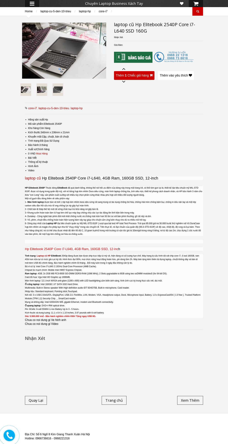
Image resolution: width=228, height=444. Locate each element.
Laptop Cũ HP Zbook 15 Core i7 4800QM (98, 429)
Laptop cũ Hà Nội (168, 425)
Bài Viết (32, 157)
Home (29, 11)
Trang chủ (31, 425)
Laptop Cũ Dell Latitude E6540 (50, 429)
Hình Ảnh (33, 166)
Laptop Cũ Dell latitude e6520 (99, 431)
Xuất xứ (32, 149)
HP (49, 256)
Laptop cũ (42, 256)
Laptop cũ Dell (79, 425)
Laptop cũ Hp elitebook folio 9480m (80, 427)
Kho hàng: (34, 128)
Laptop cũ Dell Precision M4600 (129, 427)
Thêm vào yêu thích (176, 75)
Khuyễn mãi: (35, 136)
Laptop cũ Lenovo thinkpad (112, 425)
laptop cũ (33, 178)
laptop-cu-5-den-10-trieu (55, 11)
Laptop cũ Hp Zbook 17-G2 (144, 429)
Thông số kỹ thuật (38, 161)
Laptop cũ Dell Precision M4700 (174, 427)
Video (31, 170)
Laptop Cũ (143, 425)
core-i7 (103, 11)
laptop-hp (85, 11)
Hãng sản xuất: (36, 119)
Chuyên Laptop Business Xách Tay (114, 3)
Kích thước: (34, 132)
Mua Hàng (42, 153)
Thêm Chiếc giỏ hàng (134, 75)
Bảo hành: (34, 145)
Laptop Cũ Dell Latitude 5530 (56, 431)
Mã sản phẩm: (36, 123)
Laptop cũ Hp (54, 425)
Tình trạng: (34, 140)
